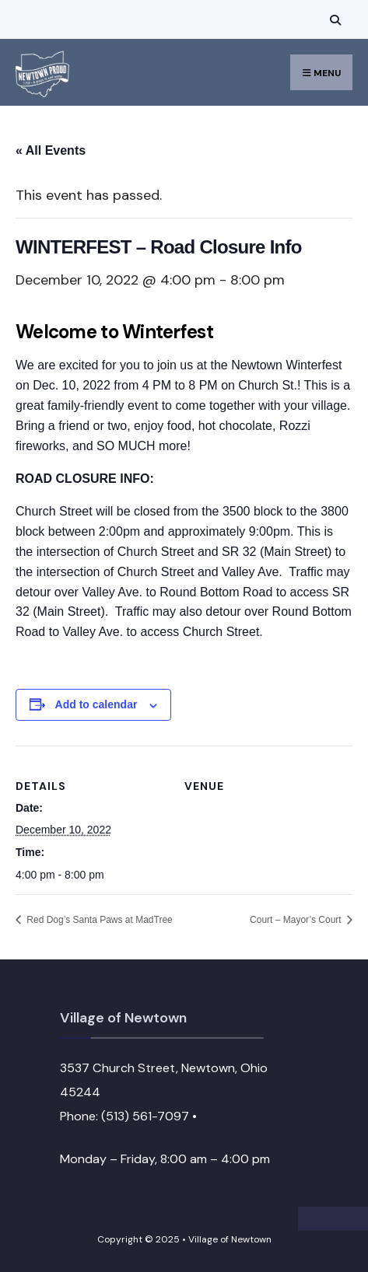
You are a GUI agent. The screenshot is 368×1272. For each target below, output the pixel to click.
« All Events (51, 150)
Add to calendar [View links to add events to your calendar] (96, 704)
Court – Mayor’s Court (297, 919)
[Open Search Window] (333, 19)
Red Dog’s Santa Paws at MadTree (98, 919)
